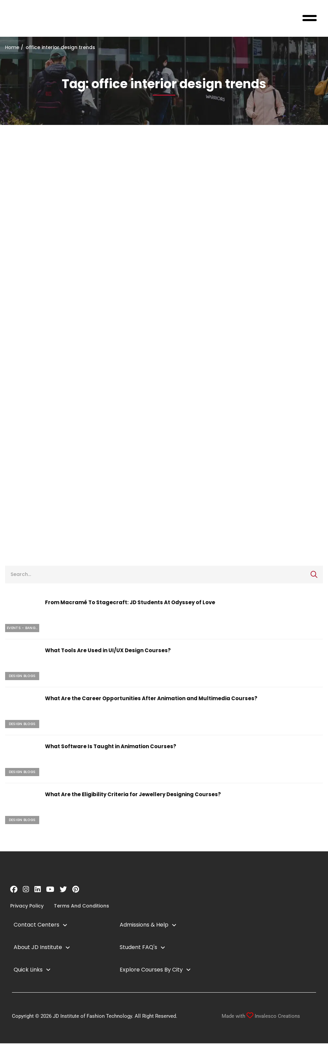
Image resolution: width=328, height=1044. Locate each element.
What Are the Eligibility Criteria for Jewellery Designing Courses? (133, 795)
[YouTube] (50, 890)
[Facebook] (14, 890)
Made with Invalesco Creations (261, 1017)
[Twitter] (63, 890)
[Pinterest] (76, 890)
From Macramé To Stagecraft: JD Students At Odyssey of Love (130, 603)
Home (12, 48)
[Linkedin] (37, 890)
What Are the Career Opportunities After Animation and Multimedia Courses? (151, 699)
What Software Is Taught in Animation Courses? (110, 747)
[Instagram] (26, 890)
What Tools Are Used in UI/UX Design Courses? (108, 651)
